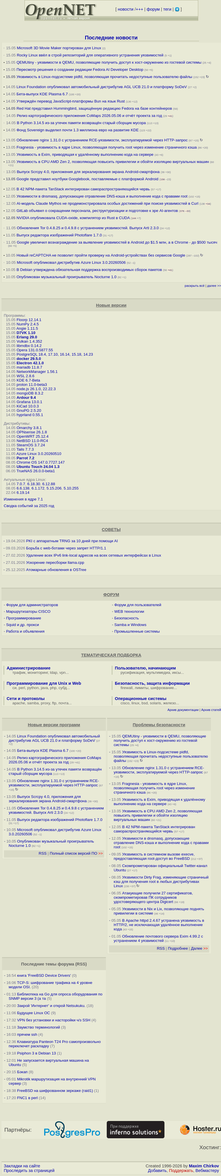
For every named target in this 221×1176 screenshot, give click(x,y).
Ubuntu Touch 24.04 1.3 (37, 466)
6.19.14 (22, 492)
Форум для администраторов (32, 605)
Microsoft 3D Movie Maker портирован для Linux (59, 48)
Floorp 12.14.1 (28, 320)
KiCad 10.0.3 (27, 406)
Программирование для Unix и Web (44, 683)
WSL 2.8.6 (25, 376)
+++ (139, 9)
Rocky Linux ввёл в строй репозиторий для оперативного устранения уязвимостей (90, 55)
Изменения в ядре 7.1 (23, 499)
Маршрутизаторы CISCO (28, 611)
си (14, 688)
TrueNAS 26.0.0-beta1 (35, 471)
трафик (18, 672)
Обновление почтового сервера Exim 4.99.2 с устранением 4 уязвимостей (158, 938)
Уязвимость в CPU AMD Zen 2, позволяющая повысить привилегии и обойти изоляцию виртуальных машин (113, 162)
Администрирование (28, 668)
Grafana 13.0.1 (29, 402)
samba (33, 703)
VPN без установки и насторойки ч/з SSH (53, 1020)
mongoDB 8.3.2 (29, 393)
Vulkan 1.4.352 (29, 341)
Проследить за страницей (29, 1170)
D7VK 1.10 (25, 333)
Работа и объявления (25, 631)
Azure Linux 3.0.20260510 (38, 454)
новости (125, 9)
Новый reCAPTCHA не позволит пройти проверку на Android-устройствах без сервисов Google (100, 255)
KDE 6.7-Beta (28, 380)
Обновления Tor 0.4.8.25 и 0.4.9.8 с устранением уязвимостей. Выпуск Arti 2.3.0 (88, 228)
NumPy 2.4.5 (27, 324)
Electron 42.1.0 (30, 363)
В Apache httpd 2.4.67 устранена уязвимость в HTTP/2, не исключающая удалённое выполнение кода (159, 924)
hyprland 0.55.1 (29, 415)
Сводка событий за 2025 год (29, 506)
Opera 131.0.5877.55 (34, 350)
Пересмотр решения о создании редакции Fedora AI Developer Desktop (79, 69)
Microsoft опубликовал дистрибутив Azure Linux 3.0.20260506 (71, 262)
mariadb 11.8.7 (29, 367)
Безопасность (126, 618)
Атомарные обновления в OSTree (56, 570)
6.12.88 (48, 484)
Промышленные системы (137, 631)
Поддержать (181, 1170)
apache (18, 703)
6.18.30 (33, 484)
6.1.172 (37, 488)
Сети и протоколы (26, 698)
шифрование (162, 688)
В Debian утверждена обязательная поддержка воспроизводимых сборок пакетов (89, 270)
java (44, 688)
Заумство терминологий (38, 1027)
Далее (199, 948)
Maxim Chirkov (204, 1166)
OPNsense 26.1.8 (31, 432)
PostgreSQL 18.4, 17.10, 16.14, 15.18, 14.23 (54, 354)
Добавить (157, 1170)
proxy (45, 703)
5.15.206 (53, 488)
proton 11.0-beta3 (31, 384)
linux (135, 703)
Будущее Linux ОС (33, 1013)
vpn (62, 672)
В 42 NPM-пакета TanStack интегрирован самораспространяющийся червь (83, 189)
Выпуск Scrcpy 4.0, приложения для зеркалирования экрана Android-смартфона (88, 172)
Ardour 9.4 (26, 397)
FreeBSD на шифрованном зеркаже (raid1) (55, 1090)
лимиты (142, 688)
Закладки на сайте (22, 1166)
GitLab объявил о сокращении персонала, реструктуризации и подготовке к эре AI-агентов (97, 210)
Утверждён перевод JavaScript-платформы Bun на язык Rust (70, 101)
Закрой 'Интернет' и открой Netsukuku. (51, 1006)
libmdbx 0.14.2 (29, 346)
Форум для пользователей (137, 605)
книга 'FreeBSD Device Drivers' (44, 975)
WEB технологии (129, 611)
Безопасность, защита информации (152, 683)
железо (169, 703)
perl (22, 688)
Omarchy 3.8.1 (29, 428)
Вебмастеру (207, 1170)
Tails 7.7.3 (25, 449)
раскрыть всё (195, 285)
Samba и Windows (130, 625)
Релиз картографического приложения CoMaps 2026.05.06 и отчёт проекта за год (89, 115)
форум (153, 9)
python (33, 688)
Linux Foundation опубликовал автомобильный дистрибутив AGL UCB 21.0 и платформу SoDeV (101, 87)
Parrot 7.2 (25, 458)
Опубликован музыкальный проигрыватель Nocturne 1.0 (66, 277)
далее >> (214, 285)
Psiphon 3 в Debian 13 (36, 1053)
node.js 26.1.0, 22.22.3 (36, 389)
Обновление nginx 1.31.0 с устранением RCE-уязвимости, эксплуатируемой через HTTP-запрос (102, 140)
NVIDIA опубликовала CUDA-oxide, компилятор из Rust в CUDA (73, 218)
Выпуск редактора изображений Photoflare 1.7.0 (59, 235)
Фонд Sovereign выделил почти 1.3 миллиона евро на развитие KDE (77, 130)
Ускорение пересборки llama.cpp (55, 562)
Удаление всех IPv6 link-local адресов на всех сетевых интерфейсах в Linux (93, 555)
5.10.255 (71, 488)
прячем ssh (27, 1034)
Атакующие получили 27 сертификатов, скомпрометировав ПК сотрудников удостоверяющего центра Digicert (153, 897)
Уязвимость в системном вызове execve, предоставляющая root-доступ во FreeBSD (154, 856)
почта (64, 703)
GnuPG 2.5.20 (28, 410)
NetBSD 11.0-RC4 (32, 441)
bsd (145, 703)
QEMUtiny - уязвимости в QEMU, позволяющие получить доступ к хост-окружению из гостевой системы (108, 62)
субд (63, 688)
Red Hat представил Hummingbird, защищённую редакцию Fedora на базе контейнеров (94, 108)
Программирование (23, 618)
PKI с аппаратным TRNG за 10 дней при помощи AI (72, 541)
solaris (155, 703)
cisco (125, 703)
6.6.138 (22, 488)
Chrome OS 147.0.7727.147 (40, 462)
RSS (42, 853)
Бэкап (22, 1072)
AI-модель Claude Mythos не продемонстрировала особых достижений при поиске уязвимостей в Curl (107, 203)
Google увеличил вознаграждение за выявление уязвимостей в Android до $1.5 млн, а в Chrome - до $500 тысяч (117, 242)
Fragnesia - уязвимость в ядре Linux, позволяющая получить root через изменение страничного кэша (106, 147)
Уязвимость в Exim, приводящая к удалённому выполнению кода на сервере (84, 154)
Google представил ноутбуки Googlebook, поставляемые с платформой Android (87, 179)
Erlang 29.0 (26, 337)
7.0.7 (20, 484)
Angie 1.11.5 (27, 328)
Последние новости (111, 38)
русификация (132, 672)
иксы (176, 672)
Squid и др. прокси (22, 625)
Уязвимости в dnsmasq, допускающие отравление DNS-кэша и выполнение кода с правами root (102, 196)
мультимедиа (158, 672)
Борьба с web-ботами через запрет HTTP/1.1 (66, 548)
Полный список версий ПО (76, 853)
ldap (53, 672)
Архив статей (211, 710)
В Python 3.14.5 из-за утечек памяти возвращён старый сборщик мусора (81, 123)
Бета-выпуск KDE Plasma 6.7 (42, 94)
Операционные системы (140, 698)
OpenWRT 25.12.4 (32, 436)
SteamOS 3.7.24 (30, 445)
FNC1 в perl (27, 1098)
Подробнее (178, 948)
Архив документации (182, 710)
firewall (126, 688)
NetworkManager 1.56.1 (36, 371)
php (53, 688)
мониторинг (38, 672)
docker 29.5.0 (28, 358)
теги (167, 9)
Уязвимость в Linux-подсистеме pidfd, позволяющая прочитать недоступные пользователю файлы (104, 77)
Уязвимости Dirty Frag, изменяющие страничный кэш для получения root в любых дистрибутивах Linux (161, 881)
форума (66, 964)
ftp (54, 703)
